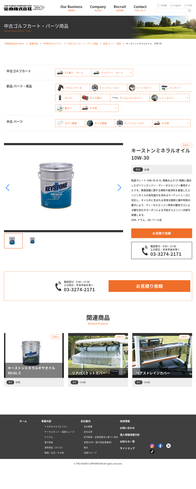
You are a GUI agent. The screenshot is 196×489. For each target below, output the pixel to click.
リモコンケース (69, 87)
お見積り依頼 (161, 253)
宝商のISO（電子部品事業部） (98, 462)
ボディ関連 (67, 133)
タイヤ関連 (114, 133)
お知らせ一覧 (127, 462)
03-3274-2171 (166, 274)
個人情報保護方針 (130, 455)
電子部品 (48, 462)
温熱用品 (54, 468)
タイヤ (111, 98)
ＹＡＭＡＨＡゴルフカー (56, 447)
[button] (119, 208)
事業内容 (33, 43)
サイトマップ (127, 469)
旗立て (158, 108)
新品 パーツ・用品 (112, 43)
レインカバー (115, 108)
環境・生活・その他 (54, 473)
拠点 (86, 468)
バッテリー (67, 98)
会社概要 (88, 447)
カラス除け (161, 98)
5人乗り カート (70, 72)
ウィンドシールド (117, 87)
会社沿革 (88, 452)
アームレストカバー (72, 108)
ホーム (23, 442)
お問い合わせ (127, 448)
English (177, 5)
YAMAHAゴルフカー (52, 43)
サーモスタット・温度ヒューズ (59, 452)
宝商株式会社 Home (14, 43)
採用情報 (125, 442)
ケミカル (48, 457)
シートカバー (162, 87)
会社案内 (86, 442)
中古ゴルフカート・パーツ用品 (83, 43)
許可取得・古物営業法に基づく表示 (101, 457)
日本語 (164, 5)
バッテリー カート (119, 72)
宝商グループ (90, 473)
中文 (190, 5)
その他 (64, 118)
